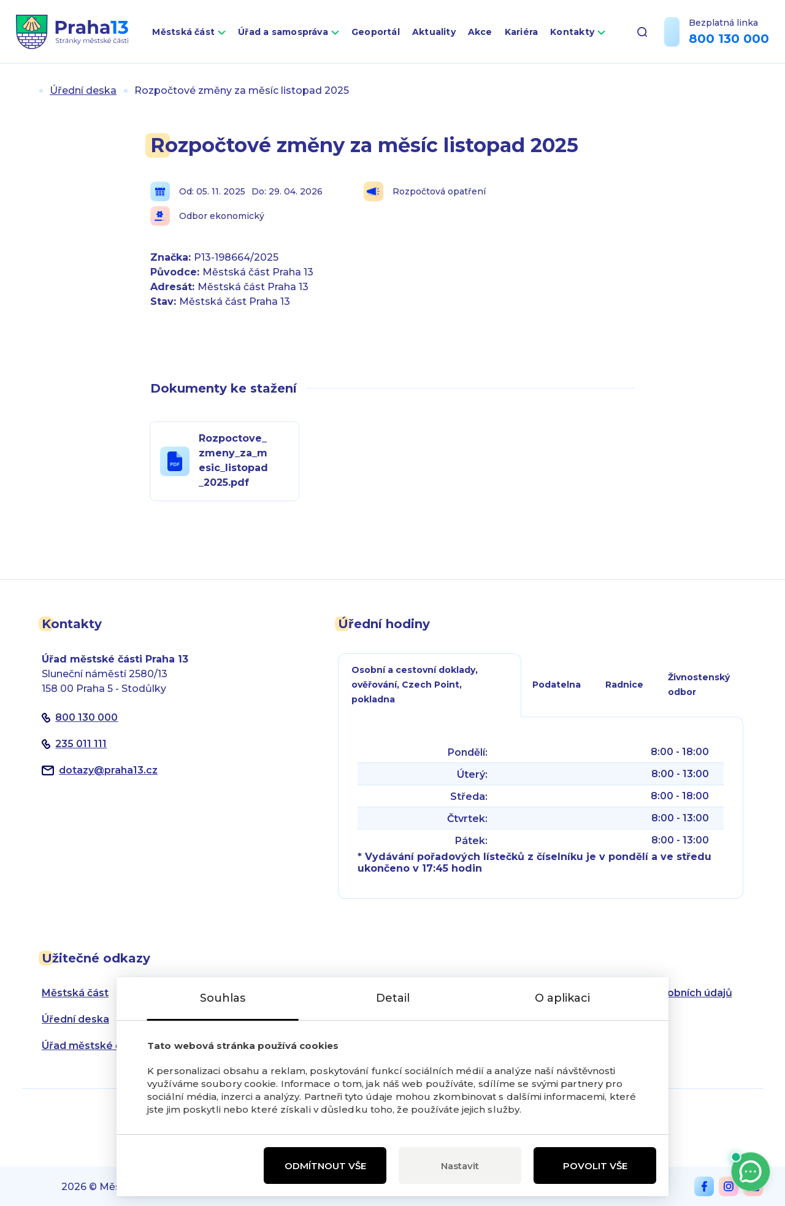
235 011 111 (81, 744)
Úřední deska (83, 90)
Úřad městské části (90, 1045)
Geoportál (375, 31)
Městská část (183, 31)
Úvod (27, 90)
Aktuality (434, 31)
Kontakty (572, 31)
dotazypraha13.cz (108, 770)
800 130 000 (729, 38)
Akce (480, 31)
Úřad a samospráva (283, 31)
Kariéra (521, 31)
